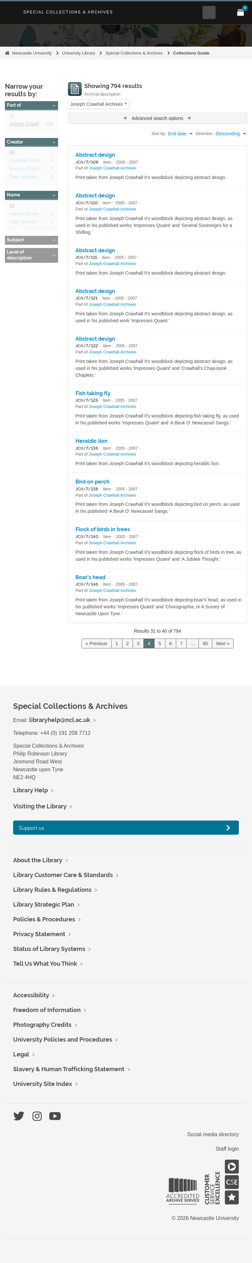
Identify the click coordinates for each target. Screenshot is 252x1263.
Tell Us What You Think (45, 963)
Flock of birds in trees (102, 529)
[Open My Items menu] (240, 12)
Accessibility (31, 995)
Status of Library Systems (49, 948)
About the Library (37, 860)
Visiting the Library (40, 806)
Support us (31, 827)
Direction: (205, 133)
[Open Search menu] (209, 12)
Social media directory (213, 1134)
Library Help (30, 790)
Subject (15, 239)
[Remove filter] (126, 103)
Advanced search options (157, 118)
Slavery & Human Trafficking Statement (68, 1069)
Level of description (19, 254)
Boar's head (90, 577)
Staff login (227, 1149)
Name (13, 194)
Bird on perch (92, 482)
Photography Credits (42, 1024)
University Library (78, 53)
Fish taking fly (93, 393)
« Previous (96, 643)
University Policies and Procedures (62, 1039)
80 (205, 643)
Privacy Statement (39, 934)
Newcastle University (32, 53)
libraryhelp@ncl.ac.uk (59, 719)
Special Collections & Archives (68, 12)
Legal (21, 1054)
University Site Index (42, 1083)
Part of (14, 105)
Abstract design (95, 155)
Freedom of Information (47, 1009)
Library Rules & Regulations (52, 889)
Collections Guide (191, 53)
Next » (222, 643)
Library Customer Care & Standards (63, 874)
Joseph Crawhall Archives (36, 125)
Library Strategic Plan (43, 904)
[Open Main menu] (224, 12)
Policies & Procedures (44, 919)
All (12, 117)
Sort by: (158, 133)
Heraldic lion (91, 441)
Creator (15, 142)
